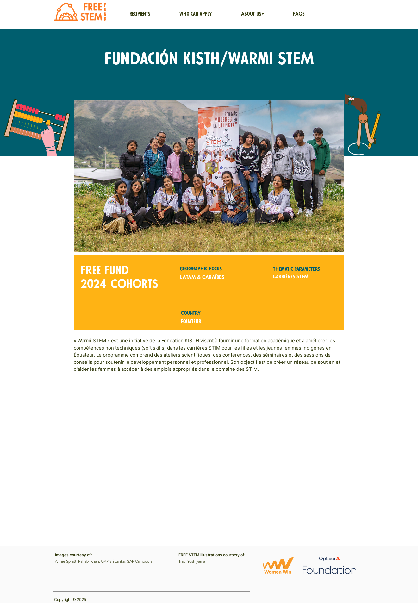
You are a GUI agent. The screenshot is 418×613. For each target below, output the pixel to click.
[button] (253, 14)
